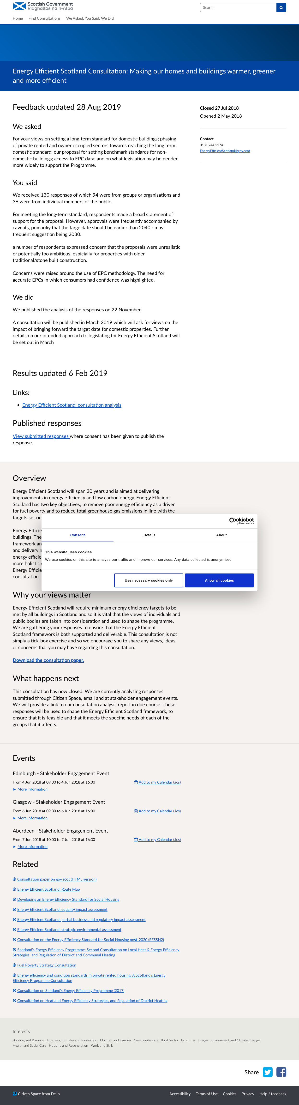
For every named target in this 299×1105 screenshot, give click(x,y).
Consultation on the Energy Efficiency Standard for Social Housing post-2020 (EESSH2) (88, 939)
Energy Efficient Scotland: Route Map (46, 889)
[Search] (281, 7)
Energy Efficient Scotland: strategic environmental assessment (67, 929)
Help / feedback (272, 1093)
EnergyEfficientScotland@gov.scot (225, 151)
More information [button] (33, 789)
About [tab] (221, 535)
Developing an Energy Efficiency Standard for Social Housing (66, 899)
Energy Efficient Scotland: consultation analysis (71, 405)
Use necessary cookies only (149, 580)
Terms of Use (207, 1093)
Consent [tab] (77, 535)
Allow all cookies (219, 580)
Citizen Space (29, 1093)
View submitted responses (41, 436)
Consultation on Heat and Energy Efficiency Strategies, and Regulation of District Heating (90, 1000)
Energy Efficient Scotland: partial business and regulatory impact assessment (79, 919)
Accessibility (180, 1093)
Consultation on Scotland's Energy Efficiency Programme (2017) (68, 990)
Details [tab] (149, 535)
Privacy (248, 1093)
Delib (55, 1093)
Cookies (229, 1093)
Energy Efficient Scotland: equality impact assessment (60, 909)
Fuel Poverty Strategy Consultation (44, 965)
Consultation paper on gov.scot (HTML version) (54, 879)
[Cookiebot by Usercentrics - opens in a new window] (233, 521)
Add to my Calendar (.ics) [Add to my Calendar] (157, 782)
